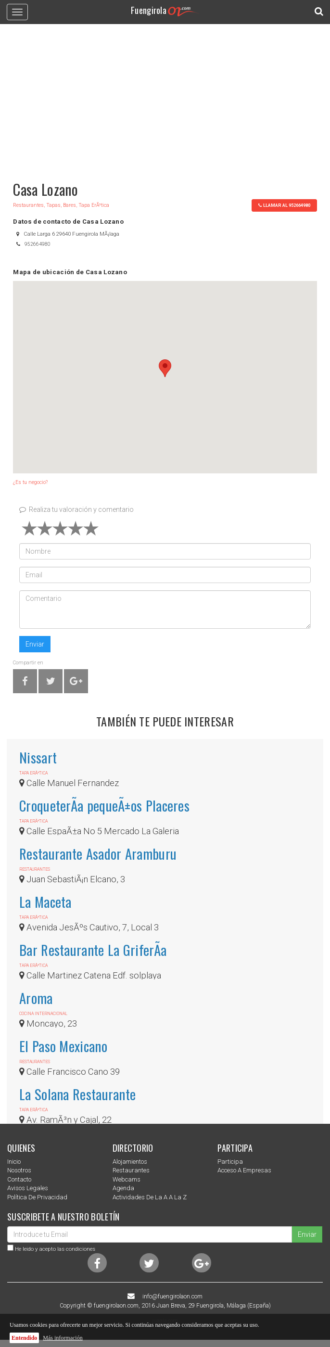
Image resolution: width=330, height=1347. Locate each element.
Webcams (126, 1179)
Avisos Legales (27, 1188)
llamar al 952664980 (284, 205)
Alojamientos (130, 1161)
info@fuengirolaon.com (172, 1296)
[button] (165, 368)
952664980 (38, 244)
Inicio (14, 1161)
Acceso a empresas (244, 1170)
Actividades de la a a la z (150, 1197)
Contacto (19, 1179)
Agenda (123, 1188)
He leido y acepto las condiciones (55, 1248)
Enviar (34, 644)
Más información (62, 1337)
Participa (230, 1161)
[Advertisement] (165, 98)
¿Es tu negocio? (30, 482)
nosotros (19, 1170)
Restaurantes (131, 1170)
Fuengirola (165, 9)
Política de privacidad (37, 1197)
